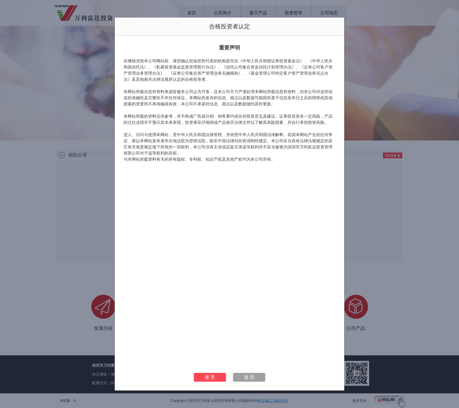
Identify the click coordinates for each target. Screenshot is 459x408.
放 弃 (249, 377)
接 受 (210, 377)
